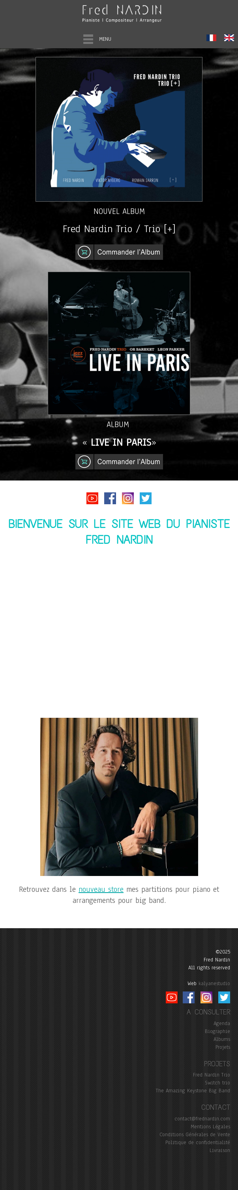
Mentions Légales (210, 1126)
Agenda (222, 1023)
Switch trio (217, 1082)
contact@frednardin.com (202, 1118)
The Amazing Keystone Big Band (193, 1090)
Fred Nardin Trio (211, 1074)
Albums (222, 1039)
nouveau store (101, 889)
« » (119, 442)
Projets (223, 1047)
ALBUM (119, 424)
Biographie (217, 1031)
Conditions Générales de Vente (194, 1134)
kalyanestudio (214, 983)
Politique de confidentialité (197, 1142)
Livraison (220, 1150)
